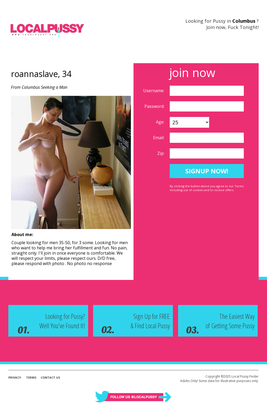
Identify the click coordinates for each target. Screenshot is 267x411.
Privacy (14, 377)
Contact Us (50, 377)
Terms (31, 377)
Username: (154, 90)
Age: (160, 122)
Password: (154, 106)
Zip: (161, 153)
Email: (159, 137)
